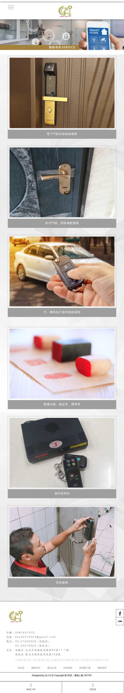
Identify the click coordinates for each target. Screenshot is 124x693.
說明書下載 (85, 668)
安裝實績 (67, 668)
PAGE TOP (31, 687)
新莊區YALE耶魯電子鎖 (95, 660)
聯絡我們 (102, 668)
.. (73, 675)
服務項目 (35, 668)
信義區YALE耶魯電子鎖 (65, 660)
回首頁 (93, 687)
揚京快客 (49, 675)
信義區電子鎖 (23, 660)
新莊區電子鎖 (41, 660)
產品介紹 (51, 668)
